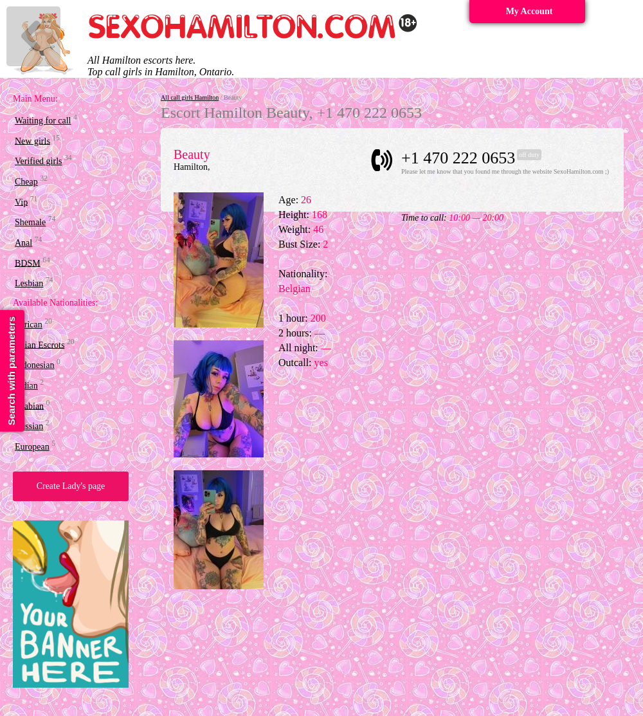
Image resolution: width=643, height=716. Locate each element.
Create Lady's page (71, 486)
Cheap (26, 182)
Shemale (30, 222)
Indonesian (34, 365)
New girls (32, 140)
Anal (23, 243)
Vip (21, 202)
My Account (529, 11)
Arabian (29, 405)
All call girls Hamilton (190, 97)
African (28, 324)
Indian (26, 385)
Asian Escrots (39, 344)
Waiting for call (43, 120)
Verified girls (38, 161)
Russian (29, 426)
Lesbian (29, 283)
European (32, 447)
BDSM (28, 263)
